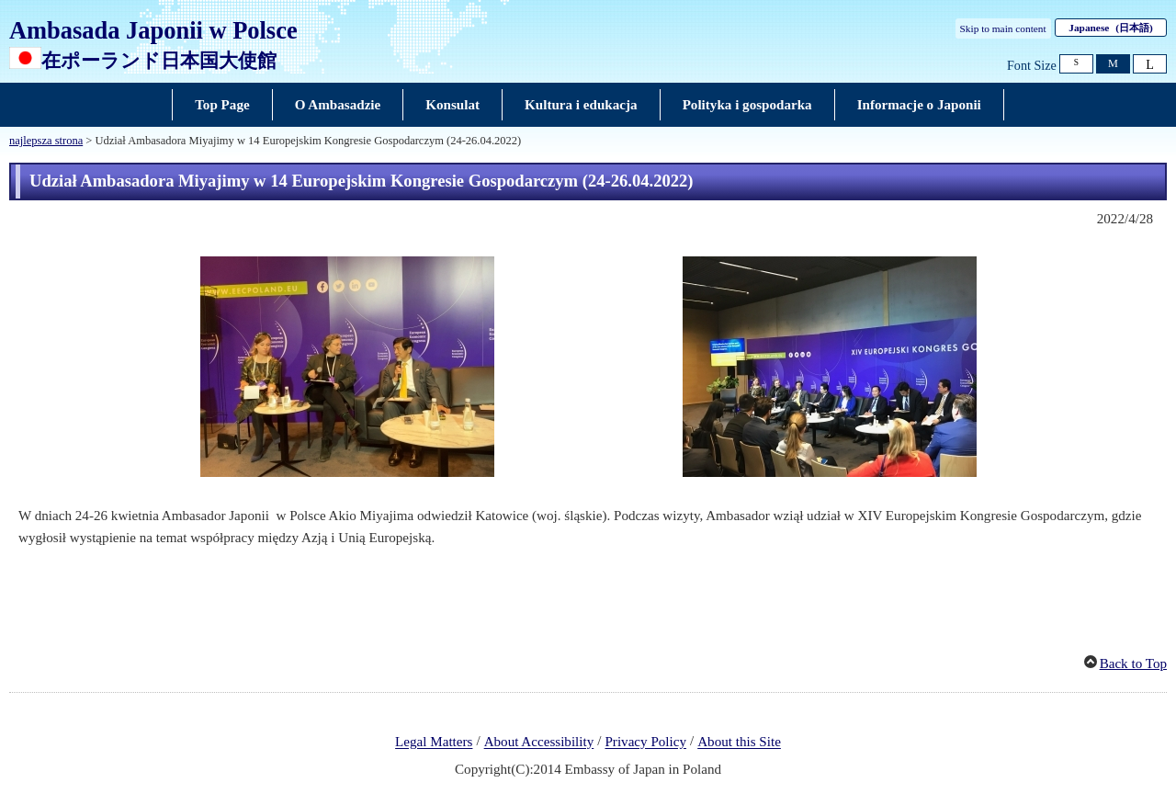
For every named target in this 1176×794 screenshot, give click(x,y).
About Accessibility (539, 742)
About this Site (739, 742)
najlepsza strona (46, 140)
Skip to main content (1003, 28)
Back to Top (1133, 663)
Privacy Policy (645, 742)
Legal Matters (433, 742)
